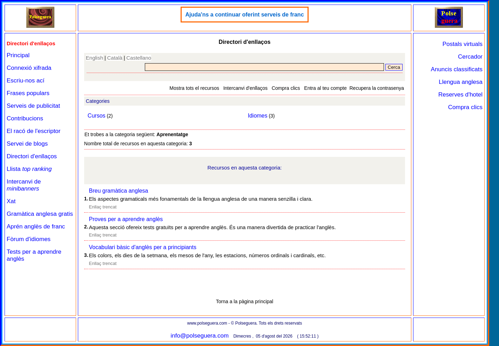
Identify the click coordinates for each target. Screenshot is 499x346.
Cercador (470, 56)
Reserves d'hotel (460, 94)
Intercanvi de (24, 185)
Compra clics (286, 88)
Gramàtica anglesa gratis (40, 214)
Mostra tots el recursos (194, 88)
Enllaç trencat (103, 206)
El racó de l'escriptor (33, 131)
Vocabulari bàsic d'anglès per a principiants (142, 247)
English (94, 58)
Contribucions (25, 118)
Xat (11, 201)
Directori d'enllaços (32, 156)
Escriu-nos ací (26, 80)
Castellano (138, 58)
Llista (29, 169)
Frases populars (28, 93)
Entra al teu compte (325, 88)
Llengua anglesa (461, 82)
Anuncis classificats (457, 69)
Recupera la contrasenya (376, 88)
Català (114, 58)
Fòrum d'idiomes (28, 239)
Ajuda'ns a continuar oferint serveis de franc (244, 15)
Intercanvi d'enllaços (245, 88)
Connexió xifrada (29, 68)
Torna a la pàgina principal (244, 301)
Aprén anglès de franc (36, 226)
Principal (18, 55)
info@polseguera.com (199, 335)
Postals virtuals (463, 44)
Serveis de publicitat (33, 105)
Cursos (97, 116)
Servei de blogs (27, 143)
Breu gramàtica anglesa (118, 191)
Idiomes (257, 116)
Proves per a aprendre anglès (126, 219)
